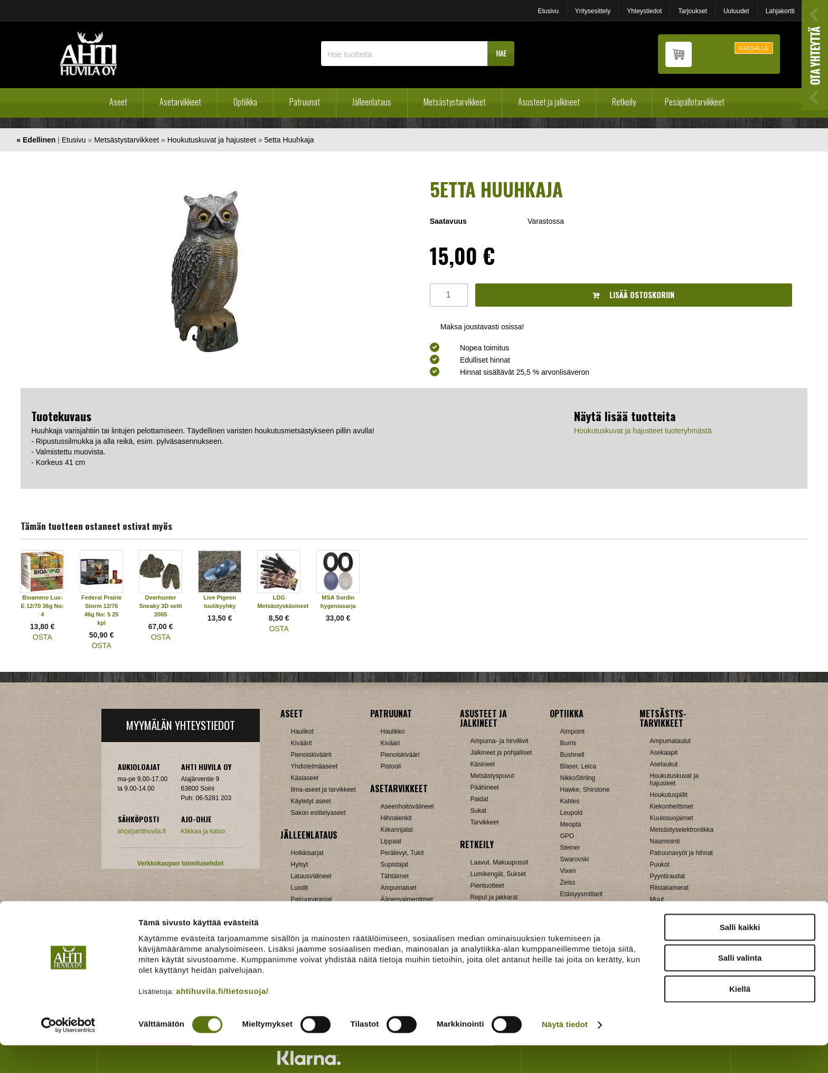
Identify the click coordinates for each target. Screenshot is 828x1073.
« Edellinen (35, 140)
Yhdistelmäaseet (314, 766)
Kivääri (390, 743)
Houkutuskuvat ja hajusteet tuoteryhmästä (643, 430)
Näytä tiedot (565, 1052)
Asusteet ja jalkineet (549, 102)
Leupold (571, 812)
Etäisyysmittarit (581, 894)
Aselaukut (664, 764)
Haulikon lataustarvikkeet (326, 911)
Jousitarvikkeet (671, 911)
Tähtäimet (395, 876)
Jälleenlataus (371, 102)
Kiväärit (301, 743)
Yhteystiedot (644, 11)
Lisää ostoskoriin (633, 294)
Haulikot (302, 731)
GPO (567, 836)
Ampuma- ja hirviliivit (500, 741)
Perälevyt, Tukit (402, 853)
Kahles (570, 801)
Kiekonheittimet (671, 806)
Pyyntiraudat (667, 876)
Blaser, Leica (578, 766)
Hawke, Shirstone (585, 789)
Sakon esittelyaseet (318, 812)
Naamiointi (665, 841)
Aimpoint (572, 731)
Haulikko (393, 731)
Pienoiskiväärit (311, 754)
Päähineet (485, 787)
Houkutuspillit (669, 795)
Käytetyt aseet (311, 801)
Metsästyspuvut (492, 776)
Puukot (660, 864)
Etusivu (548, 11)
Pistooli (391, 766)
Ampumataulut (670, 741)
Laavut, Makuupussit (500, 862)
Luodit (299, 887)
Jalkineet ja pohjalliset (501, 752)
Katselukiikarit (579, 905)
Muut (388, 911)
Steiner (570, 847)
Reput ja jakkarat (494, 897)
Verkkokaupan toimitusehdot (180, 863)
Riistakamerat (669, 887)
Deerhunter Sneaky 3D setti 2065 (160, 606)
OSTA (42, 637)
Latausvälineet (311, 876)
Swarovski (574, 859)
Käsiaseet (305, 778)
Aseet (118, 102)
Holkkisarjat (307, 853)
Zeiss (568, 882)
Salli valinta (740, 985)
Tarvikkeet (485, 822)
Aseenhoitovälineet (407, 806)
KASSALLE (754, 48)
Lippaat (391, 841)
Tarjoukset (692, 11)
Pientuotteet (487, 885)
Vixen (568, 871)
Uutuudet (736, 11)
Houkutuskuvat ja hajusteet (211, 140)
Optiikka (245, 102)
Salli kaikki (740, 954)
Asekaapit (664, 752)
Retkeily (624, 102)
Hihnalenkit (396, 818)
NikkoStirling (578, 778)
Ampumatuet (399, 887)
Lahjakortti (780, 11)
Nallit (298, 922)
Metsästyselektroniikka (682, 829)
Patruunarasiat (311, 899)
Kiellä (739, 1016)
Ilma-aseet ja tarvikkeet (323, 789)
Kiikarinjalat (397, 829)
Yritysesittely (592, 11)
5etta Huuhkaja (289, 140)
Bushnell (572, 754)
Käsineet (483, 764)
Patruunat (304, 102)
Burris (568, 743)
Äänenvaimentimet (407, 899)
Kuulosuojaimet (671, 818)
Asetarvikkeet (180, 102)
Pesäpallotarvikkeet (694, 102)
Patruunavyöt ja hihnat (681, 853)
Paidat (479, 799)
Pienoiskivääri (400, 754)
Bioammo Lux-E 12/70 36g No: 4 (42, 606)
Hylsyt (299, 864)
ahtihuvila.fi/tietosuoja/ (222, 1018)
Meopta (570, 824)
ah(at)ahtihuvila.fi (142, 831)
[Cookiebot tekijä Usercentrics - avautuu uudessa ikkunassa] (68, 1052)
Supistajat (395, 864)
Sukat (479, 810)
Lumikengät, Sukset (498, 874)
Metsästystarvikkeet (455, 102)
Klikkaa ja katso (203, 831)
